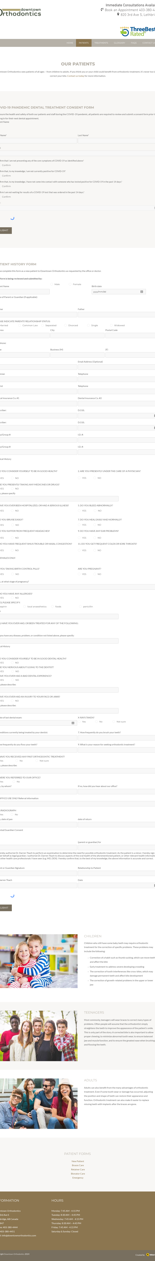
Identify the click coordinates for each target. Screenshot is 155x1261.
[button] (101, 43)
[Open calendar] (142, 292)
